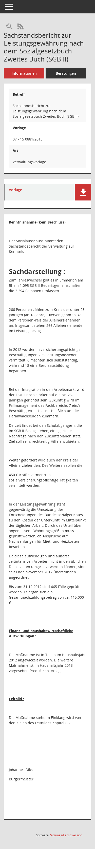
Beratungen (66, 73)
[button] (83, 192)
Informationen (24, 73)
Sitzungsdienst (66, 835)
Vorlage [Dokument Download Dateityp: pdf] (15, 190)
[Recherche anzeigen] (9, 27)
